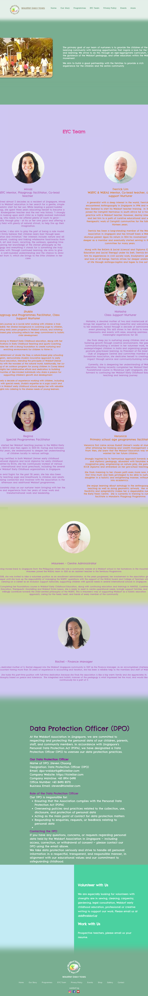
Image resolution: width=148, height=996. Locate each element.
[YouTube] (78, 991)
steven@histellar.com (66, 786)
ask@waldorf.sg (87, 915)
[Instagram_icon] (70, 991)
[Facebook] (74, 991)
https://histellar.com (69, 774)
